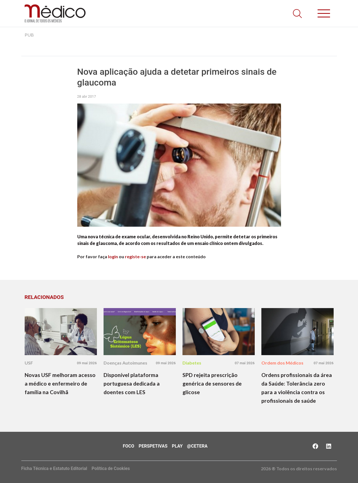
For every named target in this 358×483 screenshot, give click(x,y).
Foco (128, 446)
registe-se (135, 256)
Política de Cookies (111, 468)
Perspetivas (153, 446)
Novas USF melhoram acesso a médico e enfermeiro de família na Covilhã (60, 383)
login (113, 256)
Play (177, 446)
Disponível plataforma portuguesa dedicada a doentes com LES (132, 383)
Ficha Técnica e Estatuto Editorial (54, 468)
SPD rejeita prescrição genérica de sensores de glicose (212, 383)
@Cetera (197, 446)
